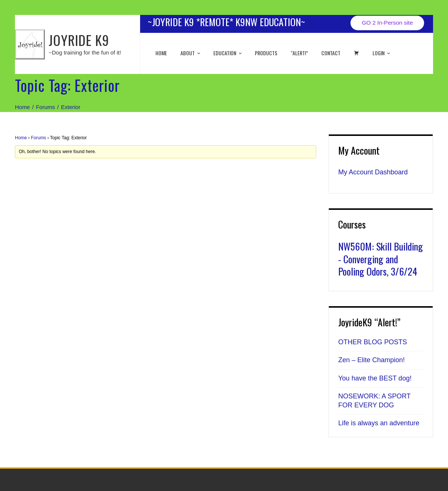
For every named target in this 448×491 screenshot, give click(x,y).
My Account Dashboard (373, 172)
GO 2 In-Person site (387, 22)
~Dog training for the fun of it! (85, 52)
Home (161, 53)
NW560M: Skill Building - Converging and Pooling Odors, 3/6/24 (380, 259)
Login (382, 53)
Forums (38, 137)
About (190, 53)
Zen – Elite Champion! (371, 360)
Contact (330, 53)
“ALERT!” (299, 53)
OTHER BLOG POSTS (372, 342)
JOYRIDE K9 (79, 40)
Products (266, 53)
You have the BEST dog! (374, 378)
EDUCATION (228, 53)
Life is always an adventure (378, 423)
